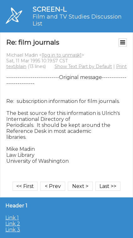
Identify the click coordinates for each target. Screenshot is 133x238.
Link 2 (12, 224)
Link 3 (12, 230)
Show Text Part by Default (83, 66)
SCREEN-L (49, 9)
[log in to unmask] (62, 55)
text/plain (16, 66)
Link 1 (12, 218)
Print (121, 66)
